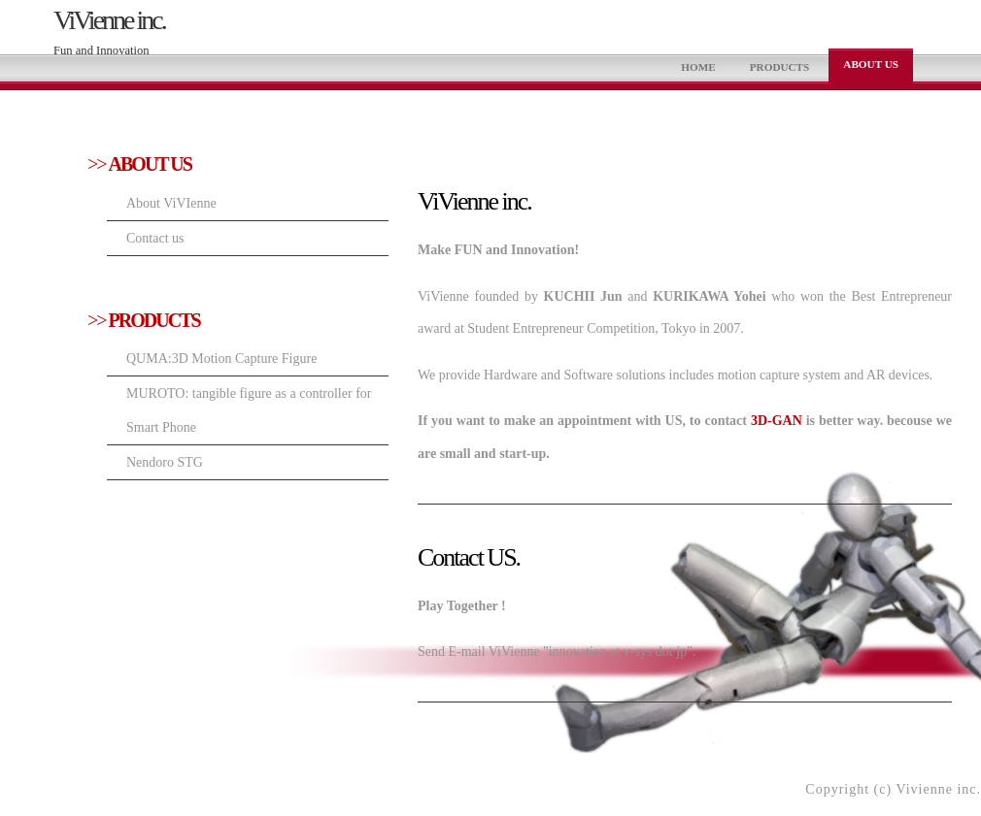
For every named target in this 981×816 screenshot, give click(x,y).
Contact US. (469, 557)
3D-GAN (776, 420)
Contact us (155, 238)
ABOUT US (870, 64)
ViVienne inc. (109, 20)
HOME (698, 67)
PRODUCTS (780, 67)
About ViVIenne (171, 203)
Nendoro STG (164, 462)
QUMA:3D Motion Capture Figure (221, 358)
